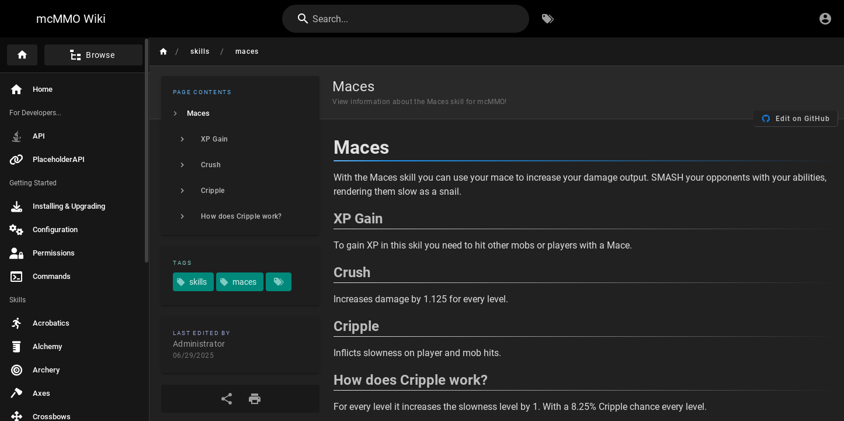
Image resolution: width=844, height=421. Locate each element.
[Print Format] (255, 399)
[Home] (22, 54)
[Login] (825, 19)
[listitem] (240, 113)
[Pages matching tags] (278, 281)
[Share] (227, 399)
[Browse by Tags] (548, 19)
